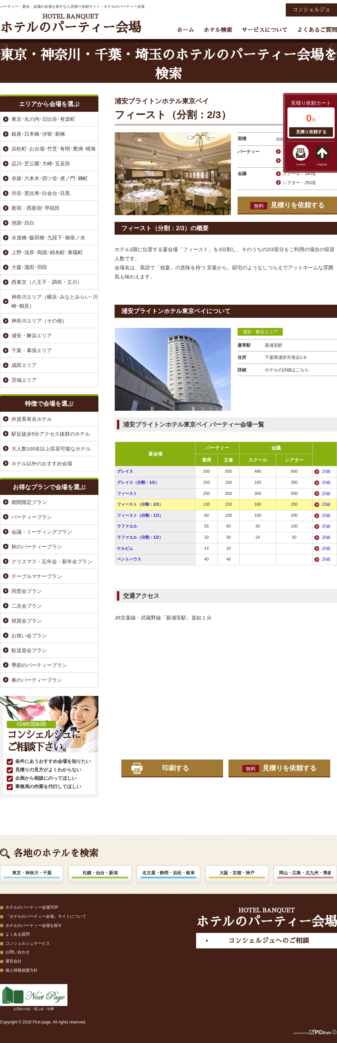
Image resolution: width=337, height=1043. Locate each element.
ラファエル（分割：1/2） (140, 537)
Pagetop (322, 164)
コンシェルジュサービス (27, 943)
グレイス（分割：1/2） (138, 482)
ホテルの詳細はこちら (287, 369)
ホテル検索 (218, 30)
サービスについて (264, 30)
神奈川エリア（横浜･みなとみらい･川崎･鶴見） (54, 301)
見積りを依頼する (287, 205)
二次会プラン (26, 606)
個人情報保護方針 (21, 970)
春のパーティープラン (36, 680)
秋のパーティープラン (36, 546)
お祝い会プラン (29, 635)
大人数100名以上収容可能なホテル (51, 448)
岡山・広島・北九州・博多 (305, 872)
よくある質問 (17, 934)
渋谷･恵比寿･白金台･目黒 (40, 193)
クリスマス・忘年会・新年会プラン (51, 561)
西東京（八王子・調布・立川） (46, 282)
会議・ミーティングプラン (41, 532)
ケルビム (125, 548)
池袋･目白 (22, 223)
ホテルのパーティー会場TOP (31, 907)
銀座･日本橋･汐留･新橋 (38, 134)
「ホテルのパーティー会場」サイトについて (45, 916)
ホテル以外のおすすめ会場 (41, 463)
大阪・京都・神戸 (236, 872)
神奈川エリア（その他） (39, 321)
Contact (301, 164)
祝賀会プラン (26, 621)
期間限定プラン (29, 502)
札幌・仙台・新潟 (100, 872)
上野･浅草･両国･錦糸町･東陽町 (47, 252)
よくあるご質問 (317, 30)
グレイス (125, 471)
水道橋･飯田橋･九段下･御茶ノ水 (48, 237)
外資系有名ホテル (31, 419)
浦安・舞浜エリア (260, 331)
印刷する (175, 768)
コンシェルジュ (311, 9)
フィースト (127, 493)
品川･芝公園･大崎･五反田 (40, 163)
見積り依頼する (311, 131)
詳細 (326, 471)
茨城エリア (24, 380)
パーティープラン (31, 517)
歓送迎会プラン (29, 650)
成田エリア (24, 365)
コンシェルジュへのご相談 (268, 940)
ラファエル (127, 526)
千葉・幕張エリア (31, 350)
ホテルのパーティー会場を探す (33, 925)
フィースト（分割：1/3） (140, 515)
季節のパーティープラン (39, 665)
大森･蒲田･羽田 (29, 267)
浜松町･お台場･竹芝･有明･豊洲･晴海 (53, 149)
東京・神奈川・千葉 (32, 872)
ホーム (185, 30)
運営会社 (13, 961)
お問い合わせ (17, 952)
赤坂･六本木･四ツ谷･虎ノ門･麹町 (49, 178)
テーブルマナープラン (36, 576)
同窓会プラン (26, 591)
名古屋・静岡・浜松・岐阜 (168, 872)
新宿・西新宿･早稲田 (35, 208)
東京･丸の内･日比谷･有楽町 (43, 119)
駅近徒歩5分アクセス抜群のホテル (50, 434)
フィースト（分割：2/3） (140, 504)
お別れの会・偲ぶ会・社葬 (33, 997)
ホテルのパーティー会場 (70, 23)
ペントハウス (129, 559)
